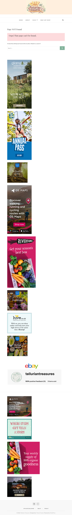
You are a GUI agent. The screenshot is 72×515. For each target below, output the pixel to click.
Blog (34, 20)
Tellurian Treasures (25, 513)
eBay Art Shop (45, 20)
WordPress (52, 513)
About (28, 20)
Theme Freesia (39, 513)
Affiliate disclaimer (28, 508)
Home (21, 20)
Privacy (46, 508)
